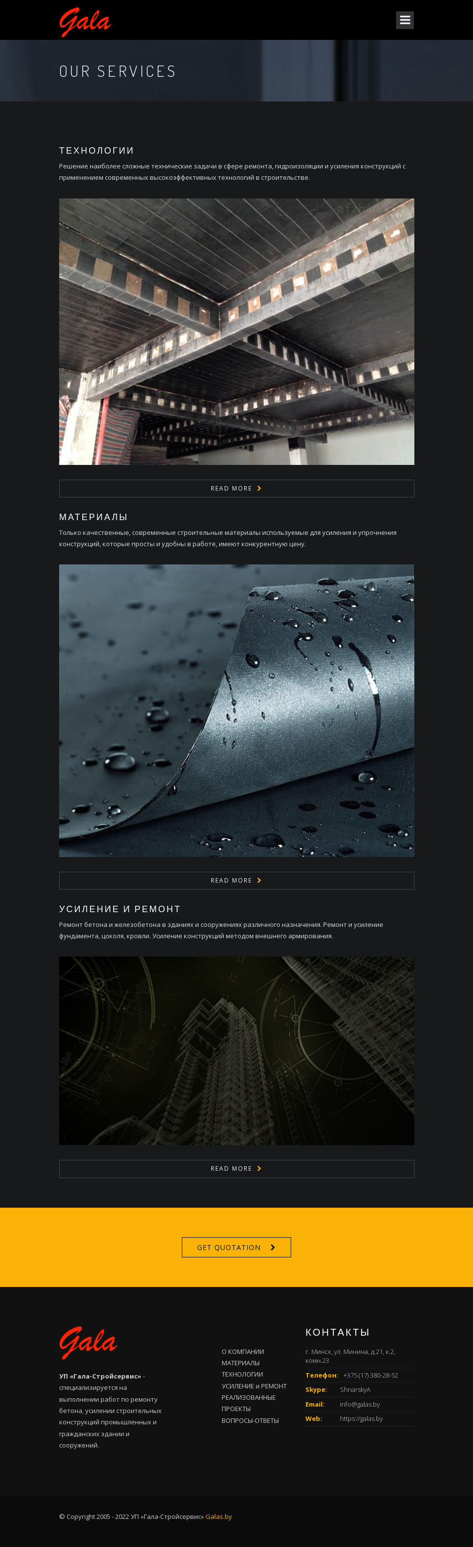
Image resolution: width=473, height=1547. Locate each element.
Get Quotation (229, 1247)
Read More (231, 488)
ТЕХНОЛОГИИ (97, 150)
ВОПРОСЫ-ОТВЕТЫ (250, 1420)
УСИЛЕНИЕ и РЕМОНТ (120, 908)
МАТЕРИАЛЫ (94, 516)
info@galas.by (360, 1404)
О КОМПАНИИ (243, 1351)
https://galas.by (361, 1418)
